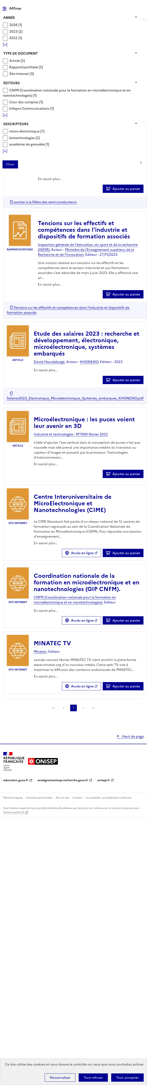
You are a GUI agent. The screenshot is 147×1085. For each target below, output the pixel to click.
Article (15, 60)
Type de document (20, 53)
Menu (141, 5)
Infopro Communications (29, 108)
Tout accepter (127, 1077)
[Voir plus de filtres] (5, 44)
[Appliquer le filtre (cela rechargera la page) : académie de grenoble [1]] (29, 144)
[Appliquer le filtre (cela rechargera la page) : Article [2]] (17, 60)
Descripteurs (15, 123)
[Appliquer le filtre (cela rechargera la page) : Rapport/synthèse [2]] (26, 67)
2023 (13, 31)
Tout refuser (93, 1077)
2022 (13, 37)
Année (9, 17)
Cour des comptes (24, 102)
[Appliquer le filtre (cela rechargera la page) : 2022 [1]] (15, 38)
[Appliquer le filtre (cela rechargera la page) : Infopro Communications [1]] (31, 108)
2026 (13, 24)
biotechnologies (22, 137)
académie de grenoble (27, 144)
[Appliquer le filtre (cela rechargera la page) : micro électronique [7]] (27, 131)
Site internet (19, 73)
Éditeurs (11, 83)
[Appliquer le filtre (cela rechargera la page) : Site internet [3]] (21, 73)
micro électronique (24, 131)
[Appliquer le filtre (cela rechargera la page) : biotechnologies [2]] (24, 138)
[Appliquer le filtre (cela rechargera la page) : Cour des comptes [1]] (26, 102)
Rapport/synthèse (24, 67)
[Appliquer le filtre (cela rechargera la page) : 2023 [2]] (16, 31)
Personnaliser (60, 1077)
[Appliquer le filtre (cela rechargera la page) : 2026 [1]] (15, 25)
